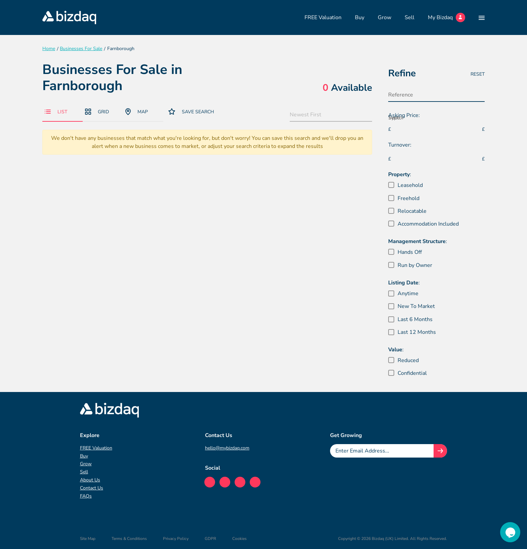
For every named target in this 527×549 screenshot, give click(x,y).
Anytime (408, 293)
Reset (478, 74)
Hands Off (410, 252)
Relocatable (412, 211)
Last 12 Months (417, 332)
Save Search (191, 111)
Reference (400, 95)
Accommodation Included (428, 224)
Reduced (408, 360)
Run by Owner (415, 265)
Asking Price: (404, 115)
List (56, 112)
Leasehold (410, 185)
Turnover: (399, 145)
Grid (97, 112)
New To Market (416, 306)
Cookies (239, 538)
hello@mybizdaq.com (227, 448)
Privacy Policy (176, 538)
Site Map (87, 538)
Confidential (412, 373)
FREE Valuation (323, 17)
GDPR (210, 538)
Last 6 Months (415, 319)
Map (136, 111)
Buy (359, 17)
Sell (409, 17)
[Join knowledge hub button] (440, 451)
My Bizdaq (446, 17)
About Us (90, 480)
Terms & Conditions (129, 538)
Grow (384, 17)
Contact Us (91, 488)
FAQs (86, 496)
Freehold (408, 198)
